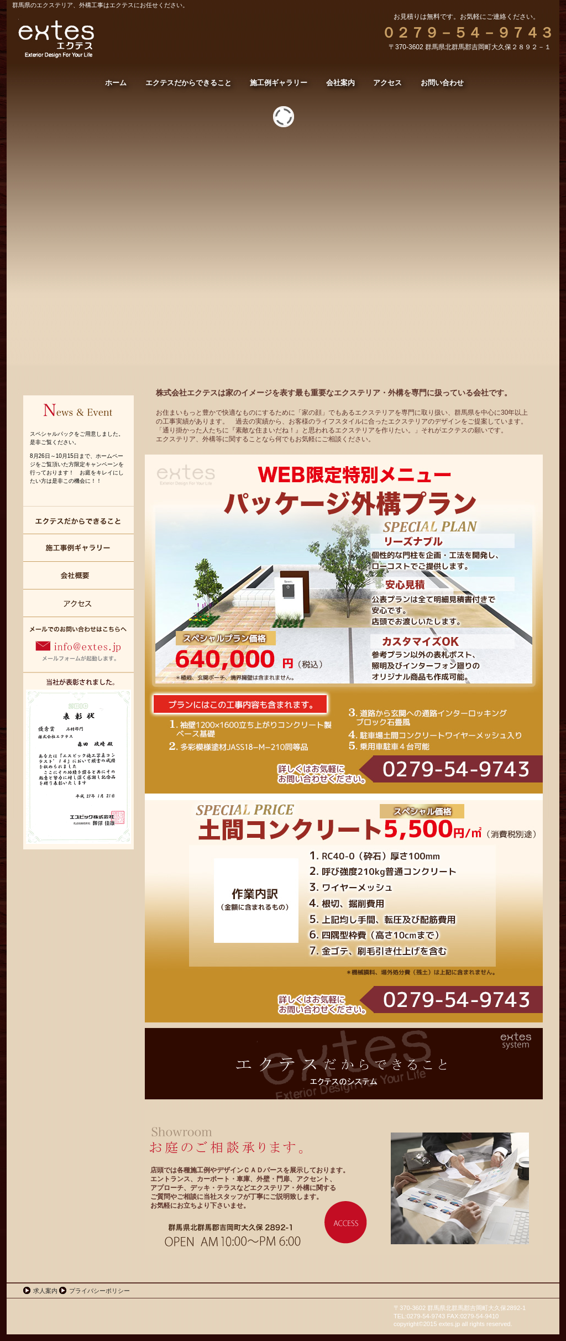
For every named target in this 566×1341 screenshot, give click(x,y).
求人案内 (45, 1290)
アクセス (78, 603)
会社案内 (78, 575)
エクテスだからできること (78, 520)
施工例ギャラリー (78, 548)
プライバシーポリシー (99, 1290)
